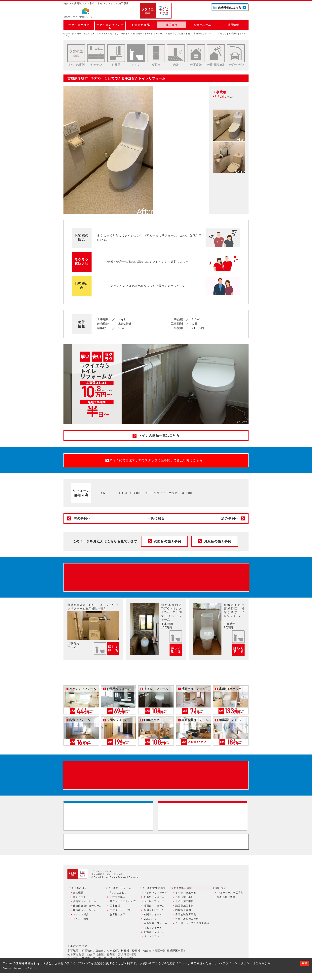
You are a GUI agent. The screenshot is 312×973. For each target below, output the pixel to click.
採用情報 (233, 24)
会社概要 (78, 894)
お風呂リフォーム (154, 898)
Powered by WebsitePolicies (20, 968)
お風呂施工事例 (184, 898)
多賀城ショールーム (85, 902)
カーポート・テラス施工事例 (192, 924)
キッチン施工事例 (185, 894)
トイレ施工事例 (184, 902)
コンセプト (79, 898)
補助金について (86, 17)
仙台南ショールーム (85, 911)
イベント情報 (81, 920)
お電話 (230, 15)
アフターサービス (120, 911)
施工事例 (171, 24)
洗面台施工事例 (184, 907)
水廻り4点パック (154, 911)
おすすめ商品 (140, 24)
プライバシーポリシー (103, 873)
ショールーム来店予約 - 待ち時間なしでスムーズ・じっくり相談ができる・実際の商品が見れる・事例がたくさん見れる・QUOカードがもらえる (108, 817)
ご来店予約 (230, 7)
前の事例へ (82, 518)
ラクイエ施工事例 (181, 889)
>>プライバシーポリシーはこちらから (245, 963)
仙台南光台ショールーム (87, 907)
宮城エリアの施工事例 (179, 33)
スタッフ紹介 (81, 915)
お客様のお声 (117, 915)
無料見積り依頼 (226, 898)
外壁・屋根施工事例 (187, 920)
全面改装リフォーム (155, 924)
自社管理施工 (117, 898)
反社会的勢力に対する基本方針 (107, 876)
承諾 (304, 963)
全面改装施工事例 (185, 915)
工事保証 (115, 907)
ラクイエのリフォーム (110, 24)
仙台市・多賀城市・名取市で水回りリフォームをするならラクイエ (96, 33)
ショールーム (202, 24)
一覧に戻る (156, 518)
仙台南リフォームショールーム (148, 33)
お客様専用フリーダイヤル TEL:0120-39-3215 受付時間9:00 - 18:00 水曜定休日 (156, 843)
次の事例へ (229, 518)
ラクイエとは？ (79, 24)
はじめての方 (71, 17)
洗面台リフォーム (154, 907)
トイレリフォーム (154, 902)
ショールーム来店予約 (230, 894)
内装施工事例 (183, 911)
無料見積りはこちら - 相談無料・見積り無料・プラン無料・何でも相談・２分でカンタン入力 (203, 817)
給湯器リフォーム (154, 933)
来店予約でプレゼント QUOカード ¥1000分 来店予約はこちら (156, 577)
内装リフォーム (153, 928)
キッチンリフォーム (155, 894)
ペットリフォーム (154, 937)
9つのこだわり (118, 894)
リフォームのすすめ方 (123, 902)
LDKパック (150, 920)
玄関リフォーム (153, 915)
